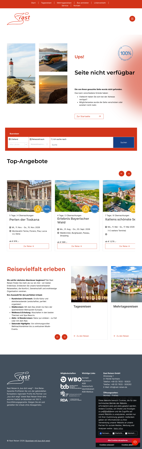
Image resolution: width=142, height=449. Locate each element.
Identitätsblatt (88, 389)
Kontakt (77, 5)
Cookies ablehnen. (129, 445)
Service (65, 5)
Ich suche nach (58, 139)
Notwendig (106, 433)
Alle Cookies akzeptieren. (118, 440)
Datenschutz (87, 386)
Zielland (13, 139)
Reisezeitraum (37, 139)
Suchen (123, 142)
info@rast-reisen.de (118, 387)
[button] (121, 173)
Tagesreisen (46, 3)
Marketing (130, 433)
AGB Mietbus (87, 392)
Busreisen (14, 133)
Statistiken (118, 433)
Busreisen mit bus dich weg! (37, 441)
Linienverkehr (100, 3)
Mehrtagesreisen (64, 3)
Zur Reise (29, 246)
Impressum (86, 380)
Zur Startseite (89, 116)
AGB (84, 383)
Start (33, 3)
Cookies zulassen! (107, 445)
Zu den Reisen (81, 336)
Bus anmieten (83, 3)
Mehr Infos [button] (118, 428)
